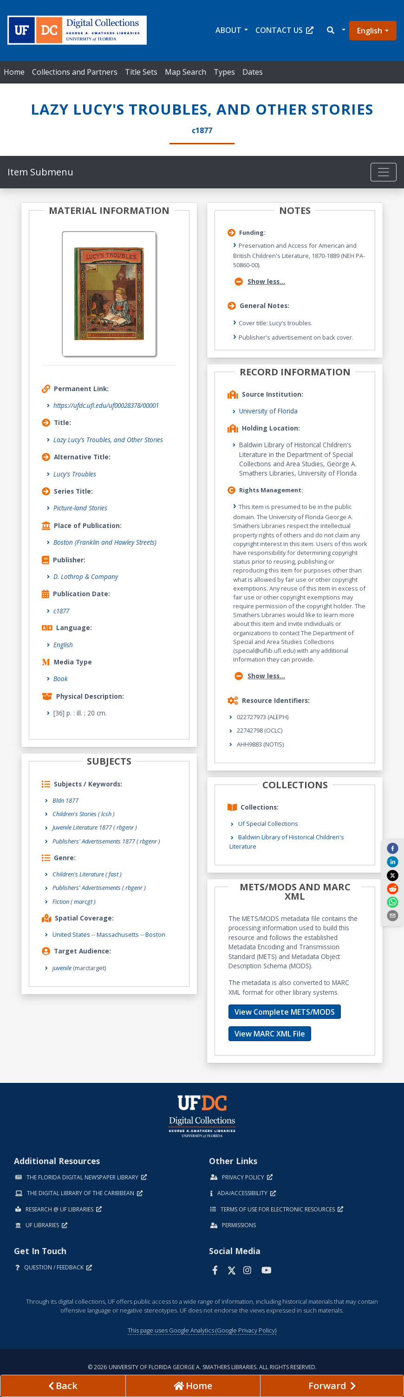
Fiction (74, 901)
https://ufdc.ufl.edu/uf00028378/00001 (106, 405)
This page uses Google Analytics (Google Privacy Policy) (202, 1330)
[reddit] (392, 888)
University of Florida (268, 410)
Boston (155, 934)
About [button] (228, 30)
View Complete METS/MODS (285, 1012)
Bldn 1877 (65, 800)
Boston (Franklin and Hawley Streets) (104, 542)
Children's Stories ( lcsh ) (83, 814)
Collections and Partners (74, 72)
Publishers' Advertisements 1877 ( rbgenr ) (106, 841)
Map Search (185, 72)
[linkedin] (392, 862)
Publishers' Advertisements (99, 887)
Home (14, 72)
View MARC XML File (270, 1034)
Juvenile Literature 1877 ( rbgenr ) (94, 827)
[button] (335, 30)
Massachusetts (118, 934)
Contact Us (284, 30)
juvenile (62, 968)
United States (71, 934)
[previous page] (63, 1386)
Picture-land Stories (80, 507)
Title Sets (141, 72)
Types (224, 72)
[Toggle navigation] (384, 172)
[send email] (392, 915)
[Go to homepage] (193, 1386)
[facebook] (392, 848)
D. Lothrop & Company (85, 576)
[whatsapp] (392, 902)
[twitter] (392, 875)
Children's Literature (87, 874)
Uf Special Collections (268, 823)
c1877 (61, 610)
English (369, 31)
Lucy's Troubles (74, 474)
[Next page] (332, 1386)
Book (60, 678)
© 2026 (202, 1367)
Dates (252, 72)
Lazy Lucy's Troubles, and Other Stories (108, 439)
